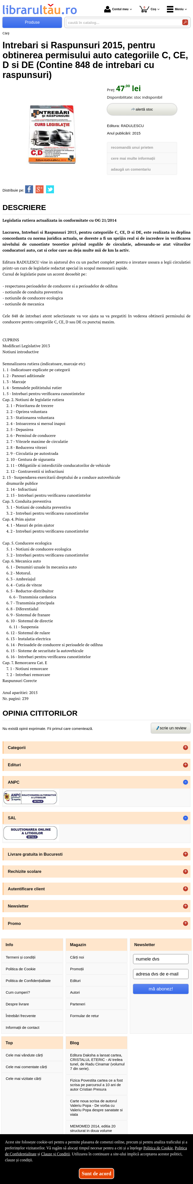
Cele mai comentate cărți (26, 1067)
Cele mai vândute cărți (24, 1055)
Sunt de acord (96, 1173)
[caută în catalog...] (122, 22)
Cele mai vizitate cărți (23, 1078)
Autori (75, 992)
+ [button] (185, 747)
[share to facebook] (29, 189)
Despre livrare (17, 1004)
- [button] (185, 782)
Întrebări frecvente (21, 1016)
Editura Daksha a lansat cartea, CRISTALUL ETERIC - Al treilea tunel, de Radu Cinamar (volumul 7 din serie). (97, 1062)
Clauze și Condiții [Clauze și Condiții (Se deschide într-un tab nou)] (55, 1154)
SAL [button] (12, 818)
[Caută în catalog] (185, 22)
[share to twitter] (50, 189)
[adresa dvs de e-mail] (161, 974)
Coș (147, 9)
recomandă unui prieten (132, 147)
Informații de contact (22, 1027)
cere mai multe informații (133, 158)
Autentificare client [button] (26, 889)
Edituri (75, 980)
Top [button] (9, 1043)
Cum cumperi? (18, 992)
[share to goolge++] (40, 189)
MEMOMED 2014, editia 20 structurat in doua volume (93, 1128)
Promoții (77, 969)
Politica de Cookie (21, 969)
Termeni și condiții (20, 957)
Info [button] (9, 944)
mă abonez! (161, 988)
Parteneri (77, 1004)
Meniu (175, 9)
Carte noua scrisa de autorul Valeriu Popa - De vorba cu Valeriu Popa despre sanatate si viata (96, 1107)
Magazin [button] (78, 944)
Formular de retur (84, 1016)
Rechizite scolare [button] (25, 871)
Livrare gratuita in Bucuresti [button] (35, 854)
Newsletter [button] (18, 906)
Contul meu (116, 9)
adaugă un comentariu (131, 169)
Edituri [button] (14, 765)
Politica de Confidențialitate (28, 980)
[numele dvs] (161, 959)
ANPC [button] (14, 782)
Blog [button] (74, 1043)
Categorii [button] (17, 747)
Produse (32, 22)
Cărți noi (77, 957)
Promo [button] (14, 923)
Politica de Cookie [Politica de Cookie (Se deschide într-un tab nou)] (158, 1148)
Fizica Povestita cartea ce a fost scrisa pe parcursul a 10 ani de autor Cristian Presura (96, 1084)
